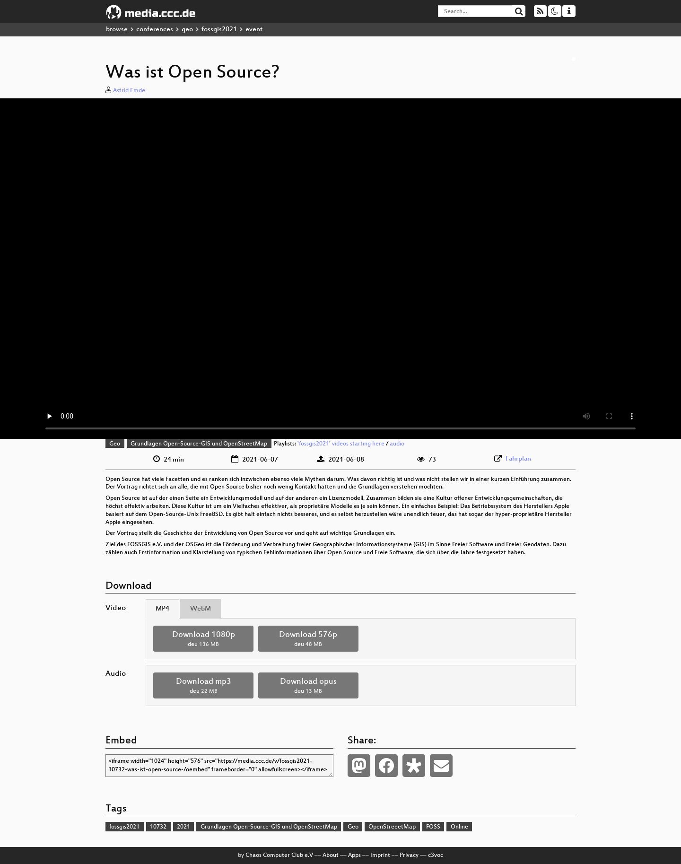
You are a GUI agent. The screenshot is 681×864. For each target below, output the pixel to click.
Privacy (409, 855)
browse (117, 30)
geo (187, 30)
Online (459, 827)
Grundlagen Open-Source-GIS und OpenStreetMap (199, 444)
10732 (158, 827)
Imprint (380, 855)
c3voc (435, 855)
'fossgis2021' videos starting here (340, 444)
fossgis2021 (219, 30)
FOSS (433, 827)
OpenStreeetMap (392, 827)
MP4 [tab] (162, 609)
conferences (154, 30)
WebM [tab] (200, 609)
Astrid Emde (129, 90)
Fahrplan (518, 459)
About (331, 855)
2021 (183, 827)
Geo (114, 444)
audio (397, 444)
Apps (354, 855)
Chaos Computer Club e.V (279, 855)
